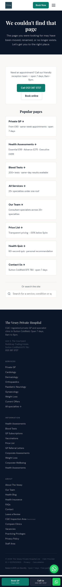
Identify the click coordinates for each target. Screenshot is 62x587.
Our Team (10, 489)
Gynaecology (12, 391)
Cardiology (10, 372)
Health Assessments (15, 423)
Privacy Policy (12, 538)
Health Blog (11, 494)
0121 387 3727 (11, 350)
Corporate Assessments (17, 453)
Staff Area (10, 543)
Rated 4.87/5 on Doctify (15, 568)
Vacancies (10, 529)
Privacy (27, 562)
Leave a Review (12, 514)
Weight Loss (11, 396)
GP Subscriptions (14, 433)
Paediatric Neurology (15, 387)
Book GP (15, 581)
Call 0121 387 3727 (31, 87)
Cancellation (38, 562)
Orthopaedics (12, 382)
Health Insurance (13, 499)
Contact (9, 509)
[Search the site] (31, 294)
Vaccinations (11, 438)
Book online (31, 95)
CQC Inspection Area (20, 519)
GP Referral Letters (14, 448)
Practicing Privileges (15, 533)
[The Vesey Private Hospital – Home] (8, 5)
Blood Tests (11, 428)
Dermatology (11, 377)
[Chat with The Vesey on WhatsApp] (54, 569)
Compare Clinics (13, 524)
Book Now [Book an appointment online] (41, 5)
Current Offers (12, 401)
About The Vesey (13, 485)
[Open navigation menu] (53, 5)
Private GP (10, 367)
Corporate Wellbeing (15, 462)
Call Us (40, 581)
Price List (10, 443)
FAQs (7, 504)
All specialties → (13, 406)
